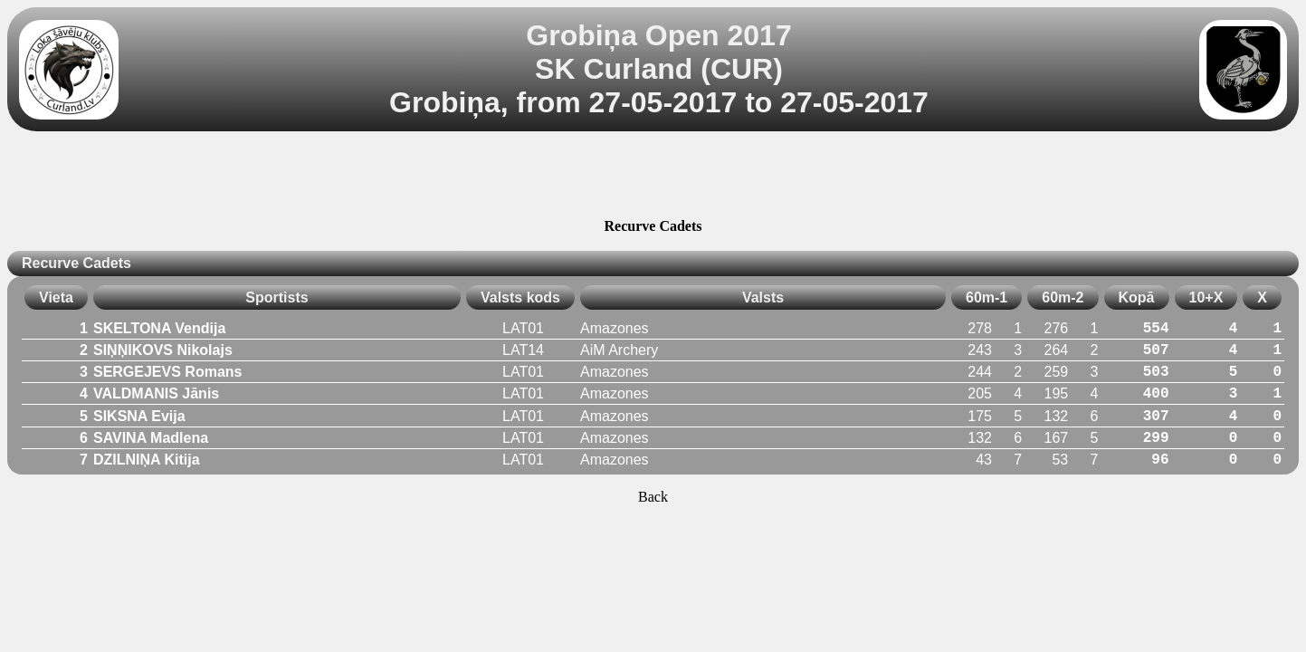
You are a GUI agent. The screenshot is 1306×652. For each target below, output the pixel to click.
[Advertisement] (653, 177)
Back (653, 496)
